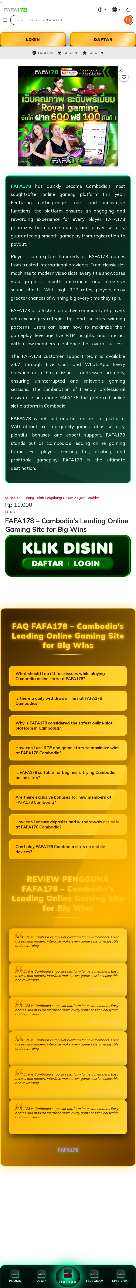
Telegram (94, 1276)
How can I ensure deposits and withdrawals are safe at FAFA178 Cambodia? (67, 824)
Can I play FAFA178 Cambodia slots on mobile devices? (60, 849)
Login (42, 1276)
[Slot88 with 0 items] (128, 9)
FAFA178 (21, 186)
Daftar (67, 1276)
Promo (15, 1276)
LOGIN (33, 39)
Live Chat (120, 1276)
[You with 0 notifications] (116, 9)
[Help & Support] (102, 9)
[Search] (128, 20)
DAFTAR (103, 39)
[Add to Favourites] (123, 76)
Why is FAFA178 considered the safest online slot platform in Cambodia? (64, 725)
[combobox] (66, 20)
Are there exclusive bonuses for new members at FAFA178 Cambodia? (64, 800)
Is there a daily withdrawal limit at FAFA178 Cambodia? (59, 701)
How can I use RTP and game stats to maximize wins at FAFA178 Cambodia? (67, 750)
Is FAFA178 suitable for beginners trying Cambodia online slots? (66, 775)
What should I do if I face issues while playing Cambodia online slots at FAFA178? (60, 676)
